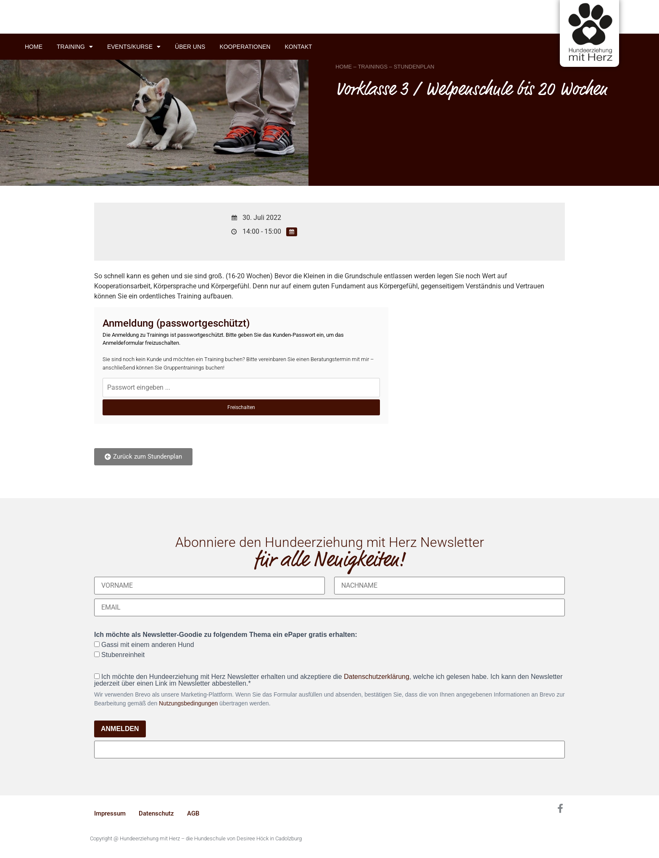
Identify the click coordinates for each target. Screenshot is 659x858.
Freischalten (241, 407)
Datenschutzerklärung (376, 676)
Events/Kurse (134, 47)
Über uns (190, 46)
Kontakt (298, 46)
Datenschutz (156, 813)
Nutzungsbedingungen (188, 703)
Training (75, 47)
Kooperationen (244, 46)
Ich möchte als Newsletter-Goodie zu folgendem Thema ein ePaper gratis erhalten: (225, 634)
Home (33, 46)
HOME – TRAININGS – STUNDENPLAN (384, 66)
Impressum (110, 813)
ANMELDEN (120, 728)
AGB (193, 813)
